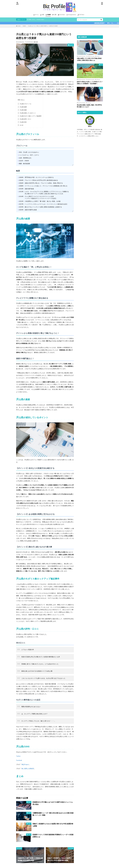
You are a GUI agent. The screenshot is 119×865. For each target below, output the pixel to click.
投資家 (48, 15)
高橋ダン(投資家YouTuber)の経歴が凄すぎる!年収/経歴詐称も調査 (53, 825)
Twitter (18, 756)
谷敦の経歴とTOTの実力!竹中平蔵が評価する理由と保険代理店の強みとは (89, 59)
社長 (42, 15)
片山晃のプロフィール (24, 104)
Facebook (19, 760)
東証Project (25, 764)
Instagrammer (71, 15)
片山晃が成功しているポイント (27, 113)
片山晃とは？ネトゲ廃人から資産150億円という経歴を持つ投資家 (43, 26)
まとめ (20, 125)
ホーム (35, 15)
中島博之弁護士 (40, 19)
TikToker (81, 15)
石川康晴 (29, 19)
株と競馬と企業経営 (28, 768)
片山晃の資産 (22, 110)
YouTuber (61, 15)
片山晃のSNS (22, 122)
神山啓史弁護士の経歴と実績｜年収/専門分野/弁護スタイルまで (89, 106)
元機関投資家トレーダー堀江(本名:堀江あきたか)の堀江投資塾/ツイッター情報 (53, 814)
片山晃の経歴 (22, 107)
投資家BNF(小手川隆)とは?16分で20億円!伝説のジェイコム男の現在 (53, 803)
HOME (19, 26)
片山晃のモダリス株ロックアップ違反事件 (29, 116)
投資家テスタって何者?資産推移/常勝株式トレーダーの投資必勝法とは (53, 836)
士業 (54, 15)
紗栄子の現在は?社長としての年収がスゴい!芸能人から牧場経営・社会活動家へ (90, 82)
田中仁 (34, 19)
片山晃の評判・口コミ (24, 119)
